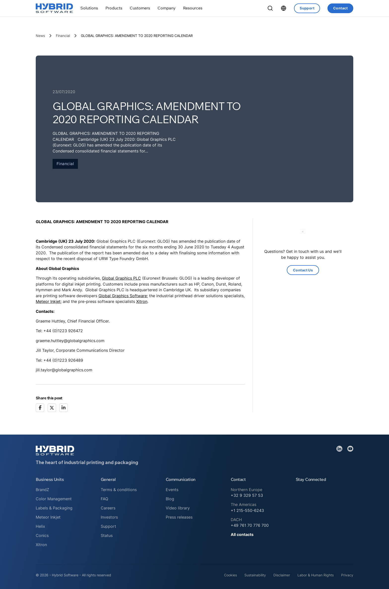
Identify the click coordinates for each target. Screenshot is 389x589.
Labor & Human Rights (315, 575)
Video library (178, 507)
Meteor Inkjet (48, 301)
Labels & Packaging (54, 507)
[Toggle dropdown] (89, 8)
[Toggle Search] (270, 8)
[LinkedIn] (63, 408)
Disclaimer (281, 575)
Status (107, 535)
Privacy (347, 575)
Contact (340, 8)
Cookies (230, 575)
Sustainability (255, 575)
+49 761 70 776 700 (250, 525)
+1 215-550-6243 (247, 510)
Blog (170, 498)
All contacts (242, 534)
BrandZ (42, 489)
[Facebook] (40, 408)
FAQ (104, 498)
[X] (52, 408)
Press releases (179, 517)
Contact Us (303, 270)
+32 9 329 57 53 (247, 495)
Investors (109, 517)
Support (307, 8)
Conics (42, 535)
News (40, 35)
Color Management (54, 498)
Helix (40, 526)
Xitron (141, 301)
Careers (108, 507)
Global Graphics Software (122, 295)
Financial (63, 35)
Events (172, 489)
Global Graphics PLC (121, 278)
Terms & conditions (119, 489)
